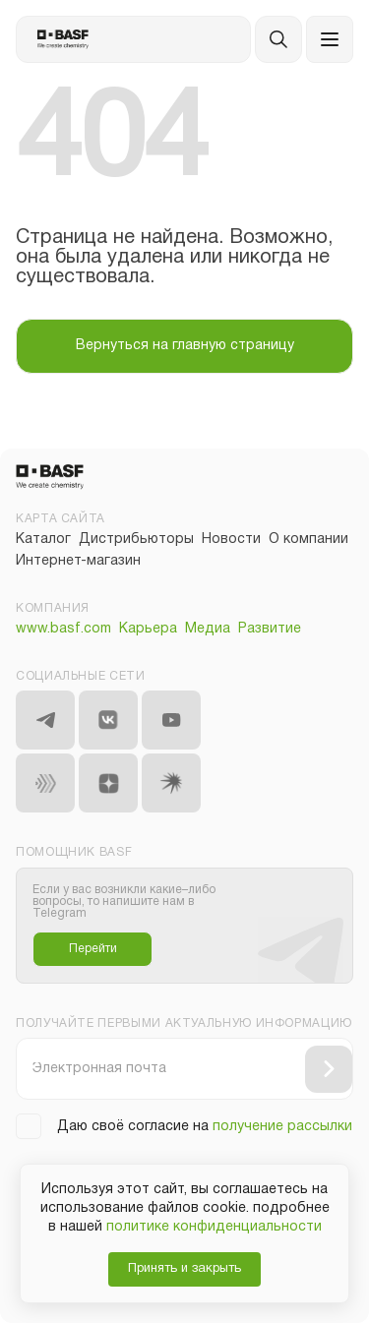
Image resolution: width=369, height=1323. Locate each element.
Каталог (43, 539)
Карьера (148, 629)
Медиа (207, 629)
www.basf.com (63, 629)
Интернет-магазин (78, 561)
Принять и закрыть (184, 1269)
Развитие (269, 629)
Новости (231, 539)
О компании (308, 539)
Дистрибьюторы (136, 539)
